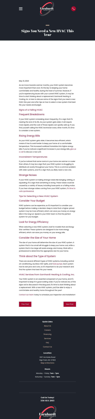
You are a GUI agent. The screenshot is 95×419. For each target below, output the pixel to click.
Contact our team (26, 266)
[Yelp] (50, 403)
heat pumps (57, 235)
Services (47, 310)
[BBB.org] (54, 403)
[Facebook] (45, 403)
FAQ (47, 314)
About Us (47, 297)
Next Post (69, 275)
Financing (47, 306)
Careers (47, 301)
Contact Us (47, 318)
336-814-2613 (47, 371)
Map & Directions (47, 334)
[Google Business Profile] (41, 403)
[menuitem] (22, 415)
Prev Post (25, 275)
